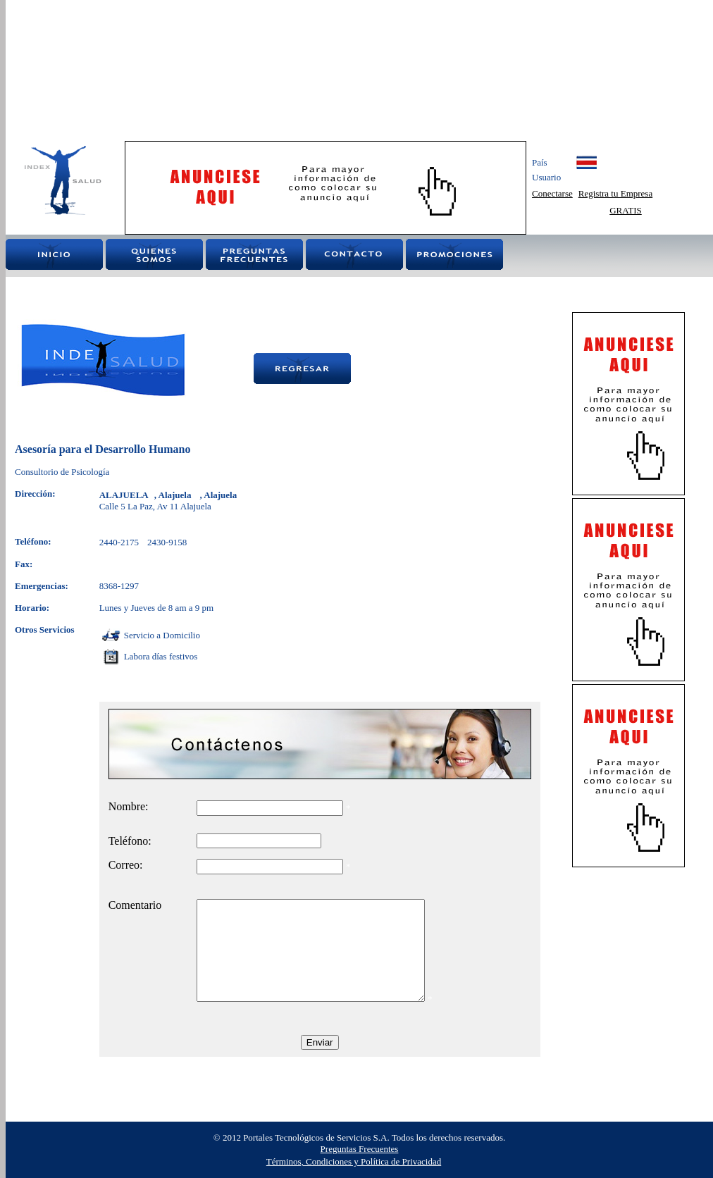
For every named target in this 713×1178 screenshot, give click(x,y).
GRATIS (625, 210)
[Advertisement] (207, 70)
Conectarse (552, 193)
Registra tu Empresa (615, 193)
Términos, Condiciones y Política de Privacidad (353, 1161)
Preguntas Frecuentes (360, 1148)
